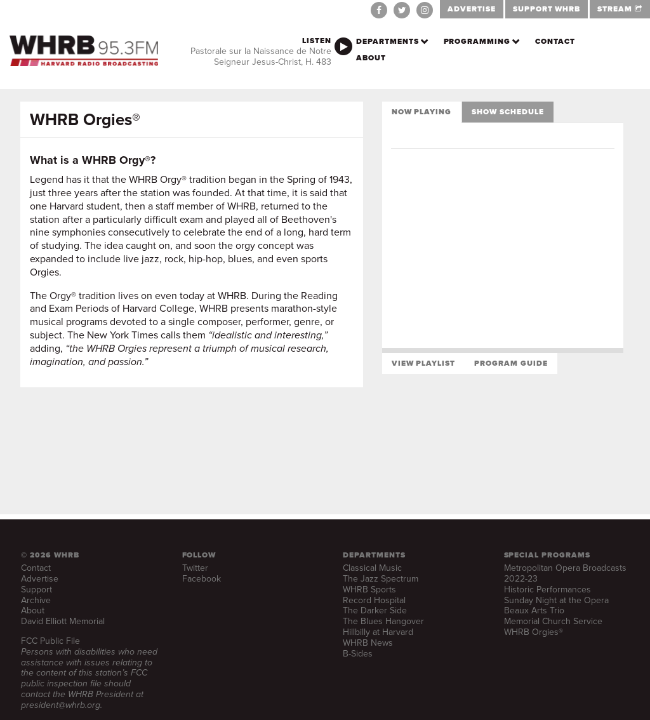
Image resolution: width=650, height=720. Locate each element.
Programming (477, 41)
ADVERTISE (472, 9)
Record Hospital (374, 600)
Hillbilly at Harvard (378, 632)
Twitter (195, 568)
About (371, 57)
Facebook (201, 578)
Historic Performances (547, 589)
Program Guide (510, 363)
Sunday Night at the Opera (556, 600)
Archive (36, 600)
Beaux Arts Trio (534, 610)
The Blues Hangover (383, 621)
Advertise (39, 578)
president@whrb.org (60, 705)
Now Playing (422, 111)
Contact (555, 41)
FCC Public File (50, 641)
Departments (387, 41)
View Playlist (423, 363)
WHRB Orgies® (533, 632)
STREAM (619, 9)
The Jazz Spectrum (380, 578)
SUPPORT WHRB (547, 9)
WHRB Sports (369, 589)
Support (36, 589)
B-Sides (358, 653)
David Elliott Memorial (63, 621)
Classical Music (372, 568)
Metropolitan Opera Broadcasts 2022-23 (565, 573)
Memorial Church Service (553, 621)
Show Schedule (507, 111)
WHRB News (368, 643)
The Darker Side (375, 610)
